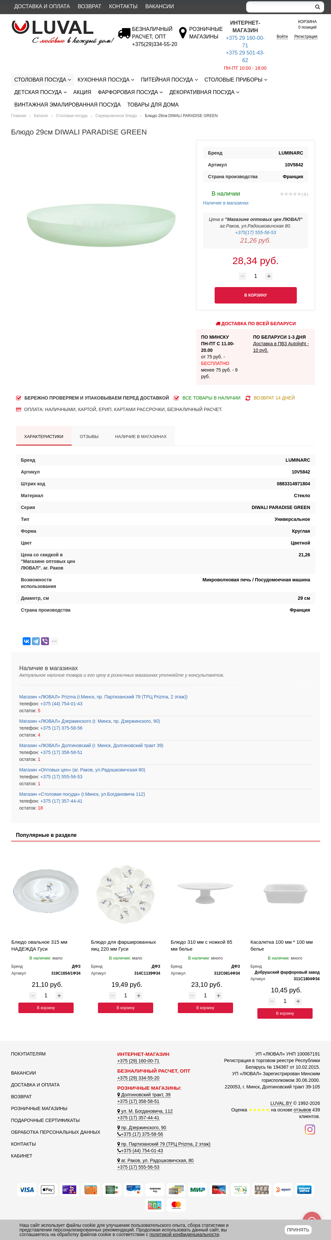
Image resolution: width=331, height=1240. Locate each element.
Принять (298, 1229)
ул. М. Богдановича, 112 (145, 1111)
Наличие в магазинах (226, 197)
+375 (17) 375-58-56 (61, 728)
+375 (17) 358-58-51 (61, 752)
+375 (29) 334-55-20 (138, 1078)
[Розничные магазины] (206, 36)
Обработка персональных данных (56, 1132)
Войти (282, 36)
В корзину (46, 1008)
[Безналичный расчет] (154, 44)
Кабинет (22, 1155)
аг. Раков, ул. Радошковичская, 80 (155, 1160)
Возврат (89, 6)
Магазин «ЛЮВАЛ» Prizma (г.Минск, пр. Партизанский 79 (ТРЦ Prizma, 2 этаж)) (103, 696)
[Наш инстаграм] (310, 1128)
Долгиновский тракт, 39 (144, 1094)
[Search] (278, 6)
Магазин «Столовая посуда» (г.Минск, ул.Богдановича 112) (82, 794)
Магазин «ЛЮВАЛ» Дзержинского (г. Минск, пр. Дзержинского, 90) (89, 721)
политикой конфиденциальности (184, 1234)
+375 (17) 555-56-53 (61, 776)
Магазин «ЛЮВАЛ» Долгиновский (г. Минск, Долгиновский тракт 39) (91, 745)
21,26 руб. (255, 240)
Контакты (123, 6)
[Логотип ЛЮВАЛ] (59, 23)
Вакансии (159, 6)
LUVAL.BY (281, 1103)
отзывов (302, 1109)
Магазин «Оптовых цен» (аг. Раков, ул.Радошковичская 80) (82, 769)
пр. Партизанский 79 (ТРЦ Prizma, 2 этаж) (163, 1144)
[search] (317, 6)
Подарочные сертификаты (45, 1120)
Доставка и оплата (42, 6)
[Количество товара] (256, 276)
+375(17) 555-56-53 (255, 232)
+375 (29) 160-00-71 (138, 1060)
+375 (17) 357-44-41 (61, 801)
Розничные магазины (39, 1108)
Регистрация (305, 36)
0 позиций (307, 24)
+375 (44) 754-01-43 (61, 703)
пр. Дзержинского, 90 (141, 1127)
